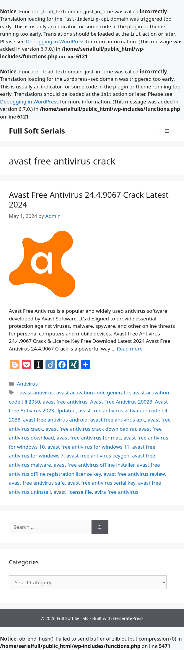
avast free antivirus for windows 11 (89, 446)
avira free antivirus (117, 491)
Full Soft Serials (37, 131)
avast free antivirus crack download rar (90, 428)
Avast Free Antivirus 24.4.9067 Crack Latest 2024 (89, 199)
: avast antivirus (35, 392)
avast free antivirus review (134, 473)
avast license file (72, 491)
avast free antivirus (65, 401)
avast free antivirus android (55, 419)
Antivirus (27, 383)
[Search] (100, 527)
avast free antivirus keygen (98, 455)
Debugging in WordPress (55, 41)
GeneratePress (128, 618)
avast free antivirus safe (37, 482)
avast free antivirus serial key (101, 482)
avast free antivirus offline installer (94, 464)
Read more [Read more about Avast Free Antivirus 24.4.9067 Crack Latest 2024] (130, 348)
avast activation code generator (93, 392)
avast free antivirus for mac (89, 437)
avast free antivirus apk (117, 419)
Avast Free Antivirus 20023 (121, 401)
